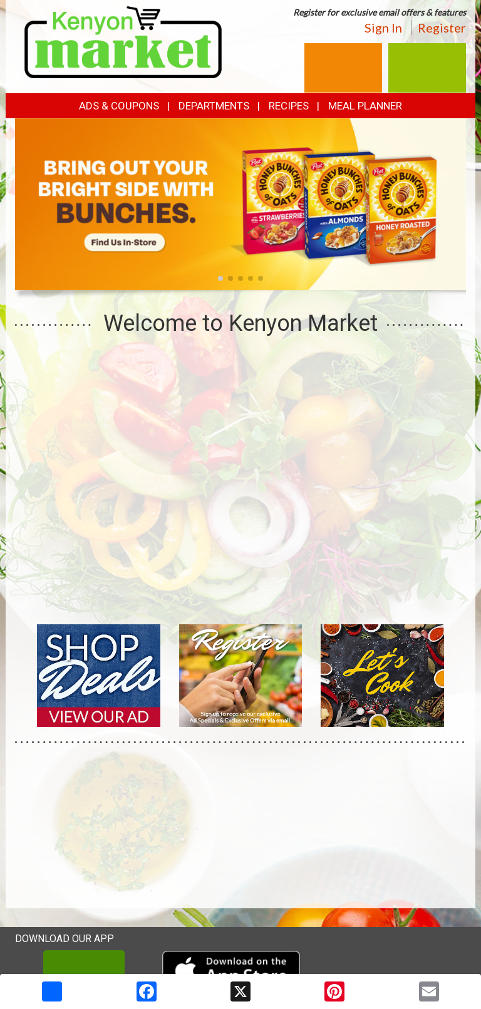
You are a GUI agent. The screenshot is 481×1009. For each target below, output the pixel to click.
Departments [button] (213, 105)
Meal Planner (365, 105)
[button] (220, 278)
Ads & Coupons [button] (119, 105)
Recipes (289, 105)
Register (442, 27)
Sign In (383, 27)
